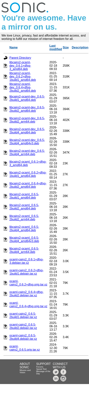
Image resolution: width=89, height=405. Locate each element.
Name (13, 47)
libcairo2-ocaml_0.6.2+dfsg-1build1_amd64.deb (27, 174)
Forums (39, 367)
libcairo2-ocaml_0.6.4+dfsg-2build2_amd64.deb (27, 185)
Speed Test (41, 369)
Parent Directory (20, 57)
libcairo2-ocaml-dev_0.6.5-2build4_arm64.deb (27, 152)
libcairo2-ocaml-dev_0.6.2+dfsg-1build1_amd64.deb (22, 76)
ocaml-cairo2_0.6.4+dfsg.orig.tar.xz (28, 304)
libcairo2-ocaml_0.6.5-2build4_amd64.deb (24, 228)
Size (66, 47)
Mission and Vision (25, 371)
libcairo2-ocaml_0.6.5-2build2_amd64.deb (24, 207)
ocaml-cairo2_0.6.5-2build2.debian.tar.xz (23, 326)
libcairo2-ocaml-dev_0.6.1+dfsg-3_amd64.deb (20, 66)
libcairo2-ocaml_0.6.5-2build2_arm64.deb (24, 217)
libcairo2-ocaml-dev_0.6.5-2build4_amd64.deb (27, 131)
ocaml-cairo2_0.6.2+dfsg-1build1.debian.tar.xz (26, 272)
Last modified (55, 47)
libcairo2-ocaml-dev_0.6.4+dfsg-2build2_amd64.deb (22, 87)
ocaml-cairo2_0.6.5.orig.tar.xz (24, 348)
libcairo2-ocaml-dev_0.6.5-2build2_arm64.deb (27, 120)
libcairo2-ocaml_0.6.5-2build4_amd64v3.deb (24, 239)
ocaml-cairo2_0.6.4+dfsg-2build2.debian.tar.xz (26, 293)
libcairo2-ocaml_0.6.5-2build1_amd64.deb (24, 196)
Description (80, 47)
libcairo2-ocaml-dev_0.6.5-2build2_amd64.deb (27, 109)
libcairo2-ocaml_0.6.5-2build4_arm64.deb (24, 250)
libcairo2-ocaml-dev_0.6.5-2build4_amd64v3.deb (27, 141)
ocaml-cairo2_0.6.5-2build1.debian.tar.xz (23, 315)
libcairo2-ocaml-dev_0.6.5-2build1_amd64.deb (27, 98)
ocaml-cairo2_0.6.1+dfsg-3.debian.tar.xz (26, 261)
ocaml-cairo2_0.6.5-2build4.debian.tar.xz (23, 337)
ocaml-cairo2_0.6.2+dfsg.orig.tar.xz (28, 283)
